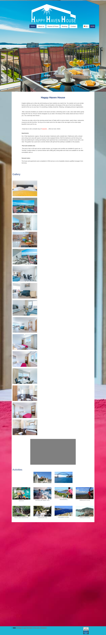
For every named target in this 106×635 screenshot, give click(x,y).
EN (93, 26)
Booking (64, 26)
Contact (73, 26)
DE (87, 26)
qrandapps (19, 628)
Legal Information (28, 628)
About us (41, 26)
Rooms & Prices (53, 26)
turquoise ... (45, 129)
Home (33, 26)
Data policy (37, 628)
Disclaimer (44, 628)
